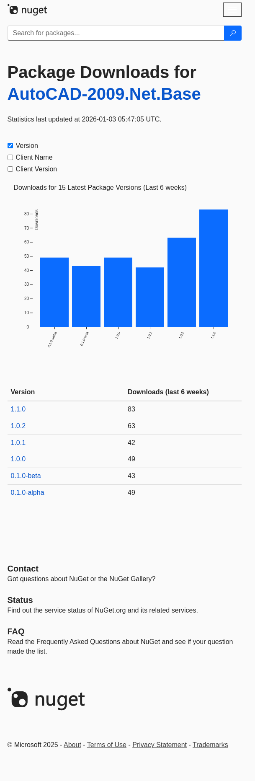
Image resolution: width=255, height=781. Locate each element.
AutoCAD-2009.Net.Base (104, 94)
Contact (23, 568)
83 (131, 409)
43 (131, 475)
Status (20, 600)
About (72, 744)
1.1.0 (18, 409)
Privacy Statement (159, 744)
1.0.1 (18, 442)
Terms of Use (106, 744)
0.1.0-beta (26, 475)
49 (131, 459)
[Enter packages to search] (116, 33)
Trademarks (210, 744)
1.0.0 (18, 459)
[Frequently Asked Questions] (16, 631)
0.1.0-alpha (27, 492)
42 (131, 442)
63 (131, 425)
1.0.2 (18, 425)
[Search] (233, 33)
